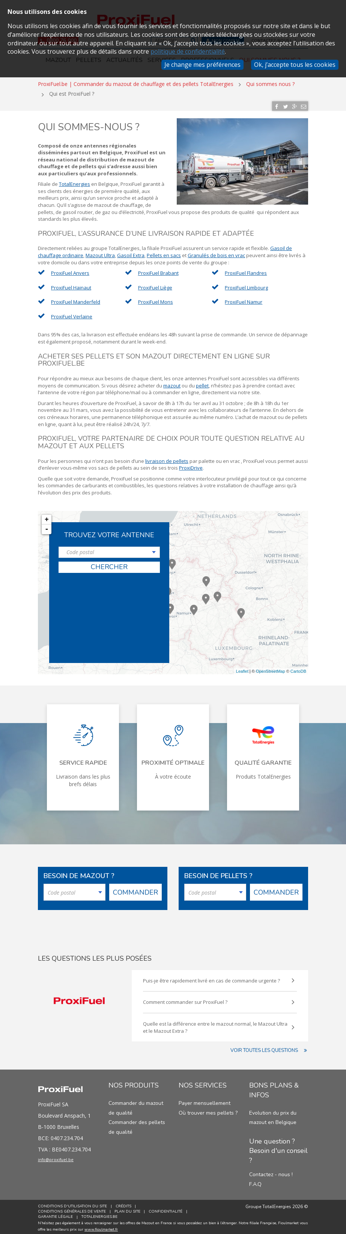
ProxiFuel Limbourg (246, 285)
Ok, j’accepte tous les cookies (294, 64)
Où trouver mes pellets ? (208, 1110)
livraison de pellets (166, 458)
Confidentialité (168, 1209)
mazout (172, 383)
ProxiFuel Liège (155, 285)
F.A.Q (255, 1181)
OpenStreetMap (270, 668)
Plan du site (128, 1209)
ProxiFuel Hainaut (71, 285)
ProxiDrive (191, 465)
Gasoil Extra (130, 252)
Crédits (124, 1203)
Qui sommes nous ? (270, 81)
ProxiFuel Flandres (246, 270)
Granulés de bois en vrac (216, 252)
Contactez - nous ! (271, 1171)
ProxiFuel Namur (243, 299)
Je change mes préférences (202, 64)
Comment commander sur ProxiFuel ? (216, 999)
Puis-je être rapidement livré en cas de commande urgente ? (216, 978)
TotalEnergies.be (101, 1214)
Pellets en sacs (164, 252)
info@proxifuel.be (63, 1158)
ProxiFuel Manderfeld (75, 299)
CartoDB (298, 668)
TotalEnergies (74, 181)
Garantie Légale (55, 1214)
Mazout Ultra (100, 252)
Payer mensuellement (204, 1100)
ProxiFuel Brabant (158, 270)
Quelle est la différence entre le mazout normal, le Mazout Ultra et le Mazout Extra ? (216, 1025)
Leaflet (242, 668)
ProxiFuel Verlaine (71, 313)
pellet (202, 383)
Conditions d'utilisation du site (72, 1203)
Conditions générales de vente (72, 1209)
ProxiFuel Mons (155, 299)
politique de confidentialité (187, 51)
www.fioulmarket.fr (101, 1226)
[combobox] (109, 550)
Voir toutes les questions (269, 1048)
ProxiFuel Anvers (70, 270)
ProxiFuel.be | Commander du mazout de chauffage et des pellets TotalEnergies (135, 81)
